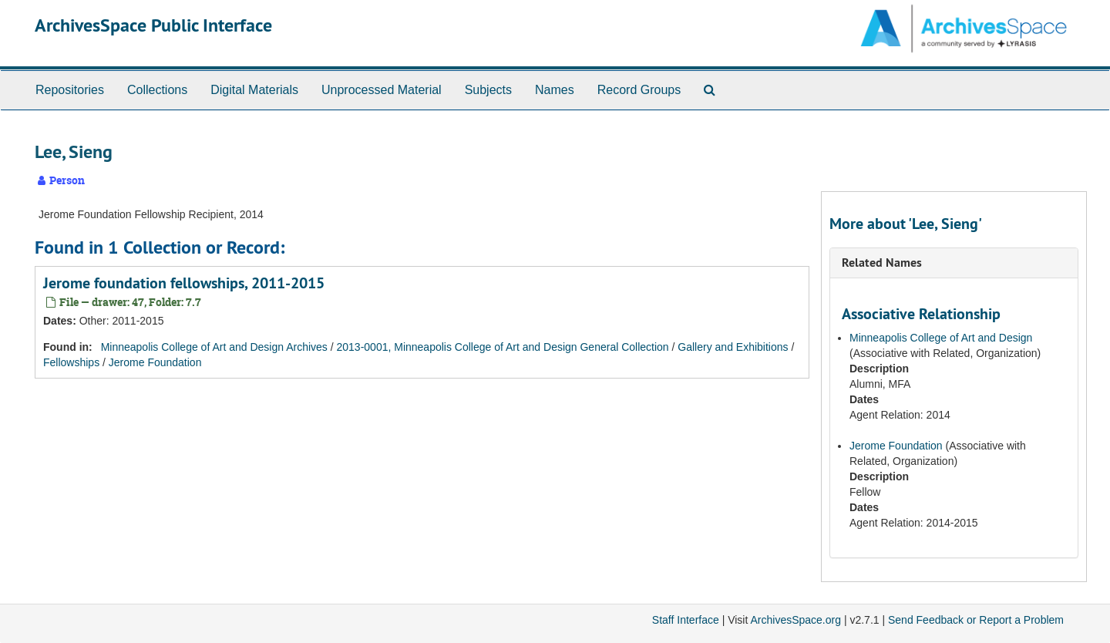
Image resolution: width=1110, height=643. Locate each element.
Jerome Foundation (155, 362)
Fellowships (71, 362)
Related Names (882, 262)
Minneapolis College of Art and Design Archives (214, 347)
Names (554, 89)
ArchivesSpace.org (795, 620)
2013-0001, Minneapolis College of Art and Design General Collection (503, 347)
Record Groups (639, 89)
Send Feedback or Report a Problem (976, 620)
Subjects (488, 89)
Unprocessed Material (381, 89)
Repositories (69, 89)
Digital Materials (254, 89)
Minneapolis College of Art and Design (940, 338)
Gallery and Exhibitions (733, 347)
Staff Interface (685, 620)
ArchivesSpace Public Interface (153, 25)
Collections (157, 89)
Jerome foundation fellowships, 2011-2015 (184, 283)
